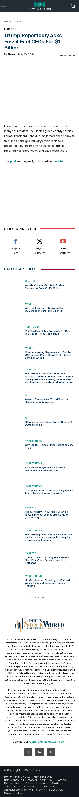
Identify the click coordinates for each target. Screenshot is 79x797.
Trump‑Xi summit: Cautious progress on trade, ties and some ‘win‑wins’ (49, 492)
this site (57, 161)
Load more (39, 597)
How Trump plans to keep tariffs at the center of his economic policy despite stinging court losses (48, 537)
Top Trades (32, 327)
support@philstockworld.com (47, 741)
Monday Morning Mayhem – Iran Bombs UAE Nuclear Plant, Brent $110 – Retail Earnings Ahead (48, 355)
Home (8, 21)
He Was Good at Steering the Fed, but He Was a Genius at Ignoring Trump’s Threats (49, 583)
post (13, 161)
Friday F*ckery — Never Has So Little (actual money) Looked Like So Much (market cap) (46, 514)
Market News (33, 440)
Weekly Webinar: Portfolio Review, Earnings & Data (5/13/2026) (45, 286)
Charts (30, 281)
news (11, 54)
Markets (19, 21)
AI (26, 395)
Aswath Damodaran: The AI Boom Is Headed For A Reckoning (46, 400)
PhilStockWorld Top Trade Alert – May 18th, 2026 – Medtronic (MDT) (47, 332)
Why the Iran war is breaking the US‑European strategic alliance (44, 309)
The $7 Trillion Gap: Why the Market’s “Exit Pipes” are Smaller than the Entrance (47, 560)
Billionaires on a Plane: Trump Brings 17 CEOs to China (48, 423)
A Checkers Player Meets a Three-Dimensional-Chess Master (45, 469)
